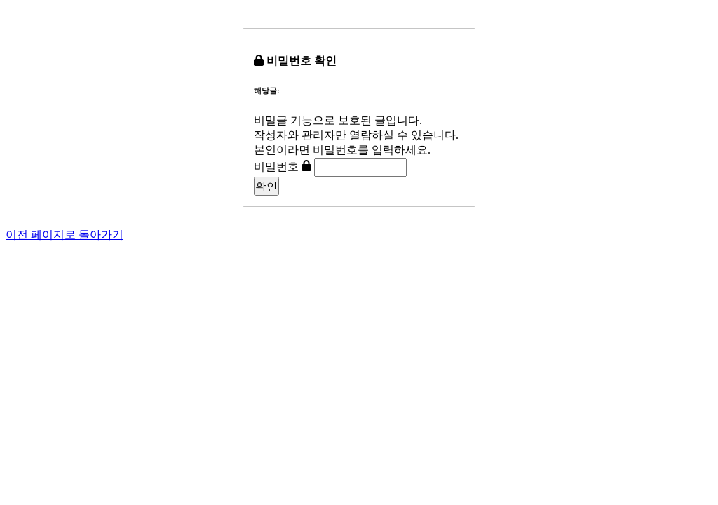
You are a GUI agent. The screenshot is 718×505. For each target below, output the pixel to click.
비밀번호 (276, 167)
